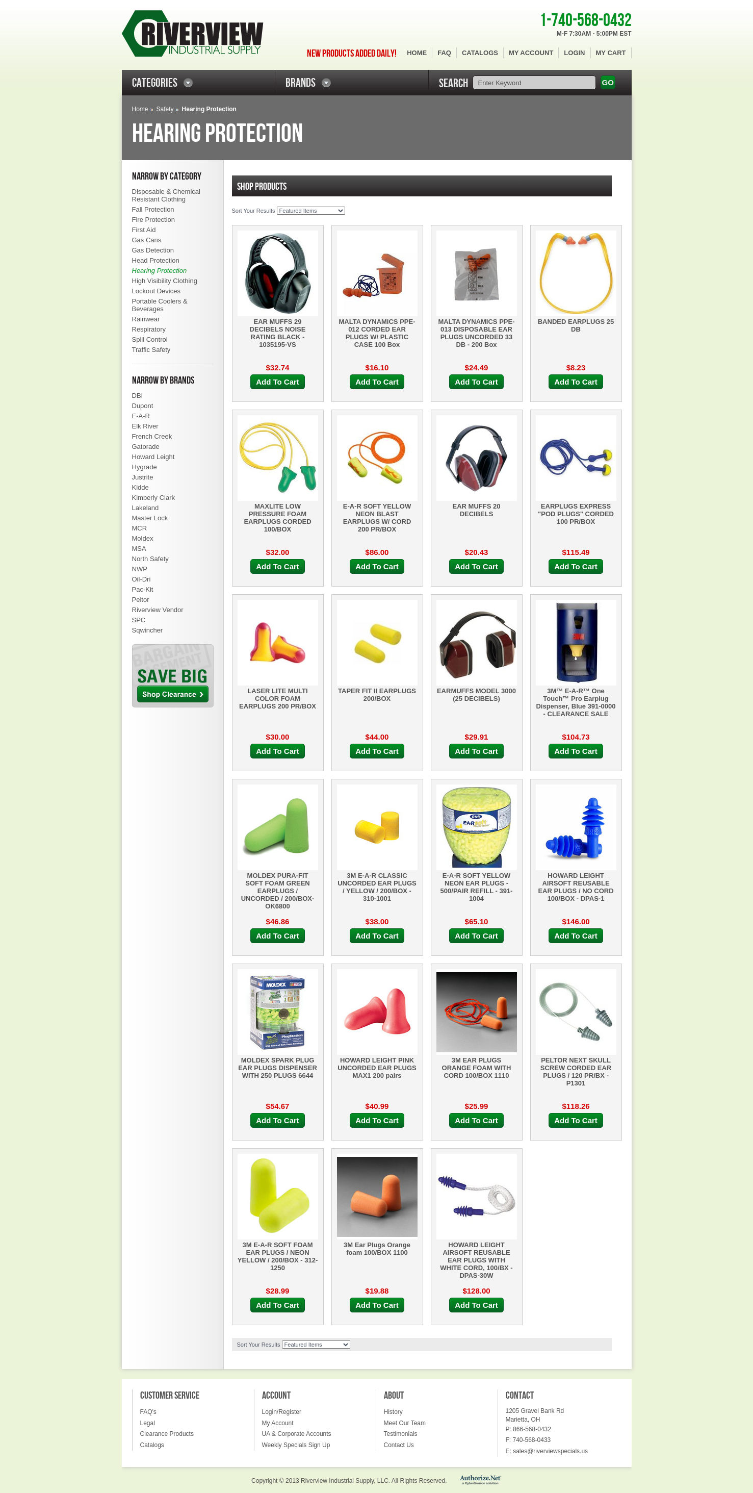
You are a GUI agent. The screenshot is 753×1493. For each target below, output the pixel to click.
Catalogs (480, 53)
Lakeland (145, 508)
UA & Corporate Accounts (296, 1433)
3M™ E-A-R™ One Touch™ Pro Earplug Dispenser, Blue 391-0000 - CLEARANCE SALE (575, 702)
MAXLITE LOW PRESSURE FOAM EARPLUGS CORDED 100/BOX (277, 517)
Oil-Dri (141, 579)
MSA (139, 548)
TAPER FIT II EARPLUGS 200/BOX (377, 694)
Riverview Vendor (158, 610)
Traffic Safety (151, 349)
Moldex (142, 538)
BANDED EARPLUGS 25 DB (576, 325)
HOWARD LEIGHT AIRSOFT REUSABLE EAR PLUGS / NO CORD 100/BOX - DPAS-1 (575, 887)
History (393, 1411)
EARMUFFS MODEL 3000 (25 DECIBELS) (476, 694)
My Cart (611, 53)
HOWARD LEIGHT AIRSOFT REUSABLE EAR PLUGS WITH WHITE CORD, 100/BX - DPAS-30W (476, 1260)
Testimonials (401, 1433)
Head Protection (155, 260)
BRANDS (300, 82)
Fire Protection (153, 219)
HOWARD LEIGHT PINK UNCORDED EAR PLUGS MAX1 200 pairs (377, 1067)
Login (574, 53)
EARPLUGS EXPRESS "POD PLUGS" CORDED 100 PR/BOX (576, 513)
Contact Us (399, 1445)
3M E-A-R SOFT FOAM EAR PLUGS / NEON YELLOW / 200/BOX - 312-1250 (278, 1256)
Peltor (140, 599)
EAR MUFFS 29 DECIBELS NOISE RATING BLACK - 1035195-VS (278, 333)
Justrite (142, 477)
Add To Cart (277, 381)
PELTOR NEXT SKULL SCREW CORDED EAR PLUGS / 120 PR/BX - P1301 (575, 1071)
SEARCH (453, 83)
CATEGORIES (154, 82)
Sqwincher (147, 630)
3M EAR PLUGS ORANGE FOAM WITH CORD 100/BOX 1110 (476, 1067)
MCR (139, 528)
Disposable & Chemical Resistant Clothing (166, 195)
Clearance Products (167, 1433)
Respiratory (149, 329)
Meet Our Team (405, 1423)
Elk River (145, 426)
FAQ (444, 53)
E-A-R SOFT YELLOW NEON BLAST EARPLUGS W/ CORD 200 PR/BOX (377, 517)
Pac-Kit (142, 589)
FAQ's (148, 1411)
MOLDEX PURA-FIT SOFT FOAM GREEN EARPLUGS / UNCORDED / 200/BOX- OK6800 (278, 891)
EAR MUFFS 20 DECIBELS (477, 510)
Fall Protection (153, 209)
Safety (165, 109)
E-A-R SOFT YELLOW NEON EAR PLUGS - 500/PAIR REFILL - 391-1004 (476, 887)
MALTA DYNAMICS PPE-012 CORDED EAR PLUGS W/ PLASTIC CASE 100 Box (377, 333)
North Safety (150, 559)
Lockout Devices (156, 291)
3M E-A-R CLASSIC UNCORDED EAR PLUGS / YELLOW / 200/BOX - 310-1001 (377, 887)
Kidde (140, 487)
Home (417, 53)
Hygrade (144, 467)
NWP (139, 569)
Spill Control (150, 339)
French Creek (152, 436)
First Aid (144, 230)
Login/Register (281, 1411)
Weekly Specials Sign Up (296, 1445)
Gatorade (146, 446)
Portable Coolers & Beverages (160, 305)
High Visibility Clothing (164, 281)
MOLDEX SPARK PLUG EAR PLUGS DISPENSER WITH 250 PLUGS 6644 (277, 1067)
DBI (137, 395)
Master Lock (150, 518)
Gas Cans (147, 240)
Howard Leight (153, 457)
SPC (139, 620)
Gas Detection (153, 250)
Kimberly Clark (153, 497)
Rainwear (146, 319)
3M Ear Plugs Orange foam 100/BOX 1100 (377, 1248)
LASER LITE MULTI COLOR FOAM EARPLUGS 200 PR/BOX (277, 698)
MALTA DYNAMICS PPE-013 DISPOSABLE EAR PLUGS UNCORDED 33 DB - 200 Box (476, 333)
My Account (531, 53)
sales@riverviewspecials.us (550, 1451)
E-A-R (141, 416)
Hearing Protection (159, 270)
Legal (147, 1423)
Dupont (142, 406)
